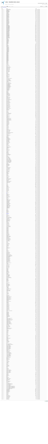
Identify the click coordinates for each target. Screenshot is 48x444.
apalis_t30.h (8, 82)
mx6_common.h (8, 258)
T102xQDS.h (7, 51)
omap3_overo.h (8, 284)
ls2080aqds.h (8, 228)
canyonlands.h (8, 127)
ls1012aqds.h (8, 221)
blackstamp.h (8, 120)
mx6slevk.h (7, 262)
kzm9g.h (7, 217)
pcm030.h (7, 297)
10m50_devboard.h (8, 9)
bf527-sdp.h (7, 110)
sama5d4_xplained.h (8, 330)
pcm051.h (7, 298)
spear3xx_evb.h (8, 360)
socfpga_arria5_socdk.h (9, 351)
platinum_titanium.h (8, 306)
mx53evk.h (7, 256)
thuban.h (7, 386)
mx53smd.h (7, 257)
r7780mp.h (7, 317)
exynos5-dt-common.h (8, 176)
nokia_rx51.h (8, 269)
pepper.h (7, 302)
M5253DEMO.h (7, 17)
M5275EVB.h (7, 19)
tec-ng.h (7, 378)
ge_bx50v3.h (7, 181)
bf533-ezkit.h (8, 111)
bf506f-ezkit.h (8, 106)
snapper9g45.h (8, 349)
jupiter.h (7, 207)
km (6, 212)
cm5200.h (7, 137)
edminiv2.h (7, 168)
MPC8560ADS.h (8, 37)
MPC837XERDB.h (8, 32)
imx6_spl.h (7, 198)
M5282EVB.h (7, 20)
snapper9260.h (8, 348)
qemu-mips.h (7, 313)
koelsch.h (7, 216)
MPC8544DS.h (7, 35)
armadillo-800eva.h (8, 88)
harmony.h (7, 190)
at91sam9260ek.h (8, 92)
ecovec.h (7, 167)
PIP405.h (7, 48)
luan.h (7, 230)
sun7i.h (7, 368)
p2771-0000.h (8, 295)
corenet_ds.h (8, 147)
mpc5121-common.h (8, 242)
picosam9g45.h (8, 304)
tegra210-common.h (8, 384)
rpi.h (7, 322)
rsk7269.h (7, 324)
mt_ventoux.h (8, 247)
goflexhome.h (8, 182)
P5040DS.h (7, 47)
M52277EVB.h (7, 15)
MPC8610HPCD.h (8, 40)
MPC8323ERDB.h (8, 29)
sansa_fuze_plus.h (8, 332)
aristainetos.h (8, 86)
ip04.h (7, 204)
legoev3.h (7, 219)
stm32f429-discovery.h (9, 362)
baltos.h (7, 100)
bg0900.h (7, 119)
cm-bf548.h (7, 136)
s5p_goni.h (7, 326)
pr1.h (7, 311)
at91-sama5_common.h (8, 91)
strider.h (7, 364)
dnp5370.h (7, 158)
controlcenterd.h (8, 146)
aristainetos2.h (8, 87)
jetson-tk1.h (8, 206)
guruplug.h (7, 188)
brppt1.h (7, 122)
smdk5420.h (7, 346)
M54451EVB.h (7, 23)
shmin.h (7, 342)
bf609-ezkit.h (8, 118)
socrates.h (7, 358)
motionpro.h (7, 241)
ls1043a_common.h (8, 224)
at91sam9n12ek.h (8, 95)
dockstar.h (7, 159)
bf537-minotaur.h (8, 112)
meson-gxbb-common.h (8, 239)
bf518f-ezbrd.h (8, 107)
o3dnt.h (7, 276)
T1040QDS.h (7, 52)
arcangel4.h (7, 84)
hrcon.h (7, 192)
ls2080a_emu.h (8, 227)
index (6, 2)
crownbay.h (7, 149)
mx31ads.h (7, 252)
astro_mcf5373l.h (8, 90)
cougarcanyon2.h (8, 148)
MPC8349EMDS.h (8, 30)
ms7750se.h (7, 246)
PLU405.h (7, 49)
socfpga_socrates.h (8, 356)
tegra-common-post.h (8, 379)
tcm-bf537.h (7, 377)
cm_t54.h (7, 141)
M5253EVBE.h (7, 18)
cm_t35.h (7, 139)
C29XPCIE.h (7, 12)
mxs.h (7, 266)
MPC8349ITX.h (8, 31)
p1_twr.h (7, 292)
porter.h (7, 310)
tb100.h (7, 375)
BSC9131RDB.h (8, 11)
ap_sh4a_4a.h (8, 81)
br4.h (7, 121)
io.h (6, 202)
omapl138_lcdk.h (8, 288)
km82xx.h (7, 213)
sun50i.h (7, 366)
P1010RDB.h (7, 42)
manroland (7, 235)
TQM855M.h (7, 61)
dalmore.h (7, 151)
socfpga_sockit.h (8, 355)
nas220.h (7, 267)
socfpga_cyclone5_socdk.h (9, 352)
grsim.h (7, 187)
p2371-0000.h (8, 293)
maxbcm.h (7, 236)
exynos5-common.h (8, 175)
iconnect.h (7, 195)
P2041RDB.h (7, 44)
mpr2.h (7, 244)
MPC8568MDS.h (8, 38)
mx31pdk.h (7, 253)
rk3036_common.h (8, 320)
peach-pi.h (7, 300)
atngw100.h (7, 97)
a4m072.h (7, 69)
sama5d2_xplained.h (8, 328)
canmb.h (7, 126)
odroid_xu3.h (8, 278)
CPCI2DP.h (7, 13)
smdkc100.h (7, 347)
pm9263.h (7, 308)
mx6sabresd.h (8, 261)
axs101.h (7, 99)
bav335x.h (7, 101)
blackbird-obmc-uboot (14, 2)
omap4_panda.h (8, 286)
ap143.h (7, 80)
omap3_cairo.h (8, 279)
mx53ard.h (7, 255)
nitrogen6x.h (8, 268)
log (37, 9)
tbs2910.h (7, 376)
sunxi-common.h (8, 370)
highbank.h (7, 191)
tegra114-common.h (8, 381)
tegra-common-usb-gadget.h (9, 380)
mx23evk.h (7, 250)
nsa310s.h (7, 270)
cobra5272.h (7, 142)
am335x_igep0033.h (8, 73)
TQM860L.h (7, 62)
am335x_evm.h (8, 72)
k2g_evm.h (7, 208)
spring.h (7, 361)
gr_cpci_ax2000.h (8, 184)
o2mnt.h (7, 275)
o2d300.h (7, 272)
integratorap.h (8, 200)
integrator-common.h (8, 199)
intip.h (7, 201)
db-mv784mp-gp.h (8, 153)
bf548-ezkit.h (8, 116)
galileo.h (7, 180)
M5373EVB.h (7, 22)
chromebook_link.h (8, 130)
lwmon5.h (7, 231)
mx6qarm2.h (7, 259)
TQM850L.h (7, 59)
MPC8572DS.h (7, 39)
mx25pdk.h (7, 251)
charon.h (7, 129)
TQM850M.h (7, 60)
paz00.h (7, 296)
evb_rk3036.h (8, 173)
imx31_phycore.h (8, 197)
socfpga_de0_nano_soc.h (9, 353)
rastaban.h (7, 318)
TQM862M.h (7, 64)
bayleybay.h (7, 102)
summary (2, 6)
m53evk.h (7, 232)
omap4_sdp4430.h (8, 287)
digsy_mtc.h (7, 156)
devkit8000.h (8, 155)
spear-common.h (8, 359)
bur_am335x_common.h (8, 124)
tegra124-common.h (8, 382)
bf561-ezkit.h (8, 117)
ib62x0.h (7, 193)
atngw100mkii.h (8, 98)
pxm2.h (7, 312)
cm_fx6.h (7, 138)
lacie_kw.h (7, 218)
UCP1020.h (7, 66)
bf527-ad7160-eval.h (8, 109)
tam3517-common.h (8, 373)
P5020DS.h (7, 46)
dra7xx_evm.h (8, 160)
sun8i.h (7, 369)
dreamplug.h (7, 162)
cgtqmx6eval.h (8, 128)
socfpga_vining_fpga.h (9, 357)
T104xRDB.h (7, 53)
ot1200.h (7, 291)
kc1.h (7, 211)
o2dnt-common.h (8, 273)
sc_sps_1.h (7, 335)
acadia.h (7, 70)
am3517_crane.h (8, 75)
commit (9, 6)
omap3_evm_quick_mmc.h (9, 281)
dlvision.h (7, 157)
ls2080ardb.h (8, 229)
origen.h (7, 290)
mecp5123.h (7, 237)
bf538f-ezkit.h (8, 115)
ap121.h (7, 79)
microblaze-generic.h (9, 240)
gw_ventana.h (8, 189)
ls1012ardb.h (8, 222)
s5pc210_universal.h (8, 327)
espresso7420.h (8, 170)
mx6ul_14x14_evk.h (8, 264)
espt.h (7, 171)
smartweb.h (7, 344)
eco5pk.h (7, 166)
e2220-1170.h (8, 164)
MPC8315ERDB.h (8, 28)
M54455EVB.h (7, 24)
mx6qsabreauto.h (8, 260)
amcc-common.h (8, 78)
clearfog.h (7, 132)
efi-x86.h (7, 169)
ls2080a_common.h (8, 226)
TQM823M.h (7, 58)
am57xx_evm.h (8, 77)
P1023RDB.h (7, 43)
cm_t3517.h (7, 140)
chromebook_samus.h (8, 131)
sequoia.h (7, 337)
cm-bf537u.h (7, 135)
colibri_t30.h (8, 144)
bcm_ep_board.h (8, 104)
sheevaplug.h (8, 341)
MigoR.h (7, 41)
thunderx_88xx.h (8, 387)
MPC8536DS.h (7, 33)
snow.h (7, 350)
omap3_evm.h (7, 280)
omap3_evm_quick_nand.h (9, 282)
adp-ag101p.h (8, 71)
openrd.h (7, 289)
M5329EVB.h (7, 21)
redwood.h (7, 319)
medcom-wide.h (8, 238)
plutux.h (7, 307)
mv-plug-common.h (8, 249)
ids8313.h (7, 196)
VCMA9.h (7, 67)
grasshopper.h (8, 186)
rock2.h (7, 321)
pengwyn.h (7, 301)
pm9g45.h (7, 309)
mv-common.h (7, 248)
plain (39, 9)
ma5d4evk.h (7, 233)
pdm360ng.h (7, 299)
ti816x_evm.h (8, 388)
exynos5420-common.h (8, 177)
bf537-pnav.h (8, 113)
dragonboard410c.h (8, 161)
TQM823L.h (7, 57)
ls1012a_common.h (8, 220)
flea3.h (7, 179)
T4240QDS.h (7, 55)
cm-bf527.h (7, 133)
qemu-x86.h (7, 315)
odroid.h (7, 277)
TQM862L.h (7, 63)
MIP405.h (7, 26)
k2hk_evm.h (7, 209)
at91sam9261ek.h (8, 93)
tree (7, 6)
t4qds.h (7, 372)
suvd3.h (7, 371)
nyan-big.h (7, 271)
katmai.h (7, 210)
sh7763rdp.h (7, 340)
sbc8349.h (7, 333)
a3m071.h (7, 68)
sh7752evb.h (7, 338)
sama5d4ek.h (7, 331)
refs (4, 6)
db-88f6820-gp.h (8, 152)
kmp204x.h (7, 215)
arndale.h (7, 89)
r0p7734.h (7, 316)
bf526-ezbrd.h (8, 108)
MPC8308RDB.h (8, 27)
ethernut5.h (7, 172)
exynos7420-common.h (8, 178)
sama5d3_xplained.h (8, 329)
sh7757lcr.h (7, 339)
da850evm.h (7, 150)
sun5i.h (7, 367)
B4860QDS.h (7, 10)
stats (12, 6)
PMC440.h (7, 50)
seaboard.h (7, 336)
